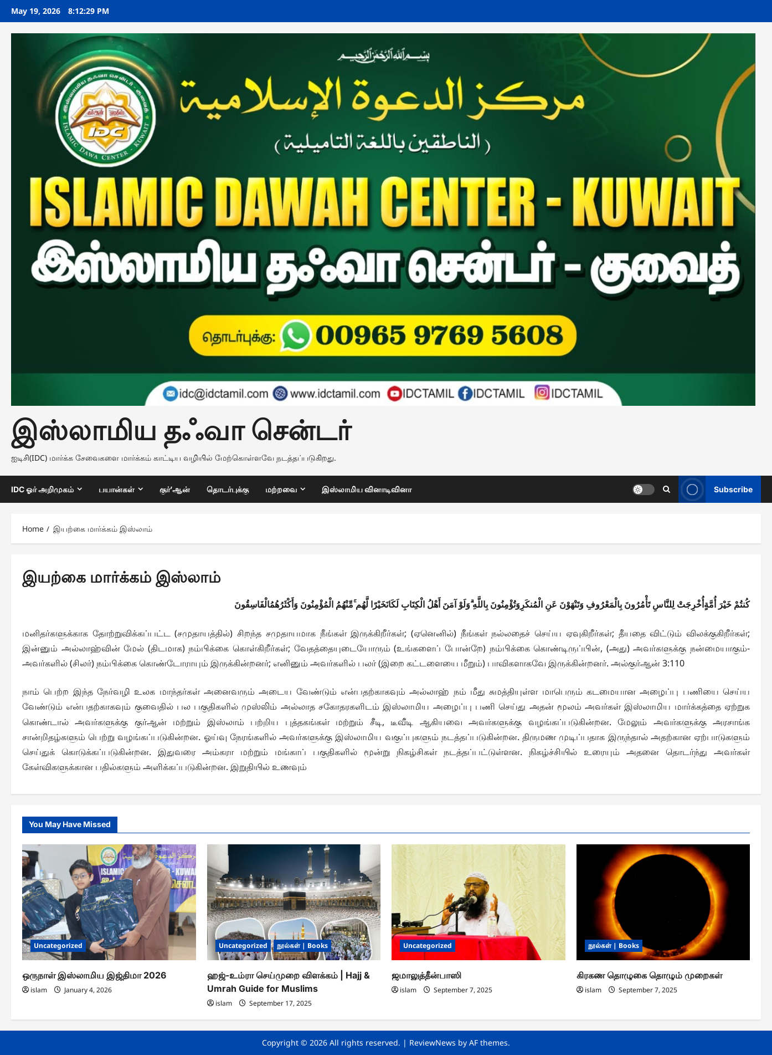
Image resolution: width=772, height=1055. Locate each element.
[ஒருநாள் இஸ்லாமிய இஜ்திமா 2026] (109, 902)
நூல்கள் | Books (302, 945)
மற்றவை (281, 489)
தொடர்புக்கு (228, 489)
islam (38, 990)
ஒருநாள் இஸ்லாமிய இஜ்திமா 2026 (94, 975)
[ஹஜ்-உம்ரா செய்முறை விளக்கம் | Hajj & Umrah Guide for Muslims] (294, 902)
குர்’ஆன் (174, 489)
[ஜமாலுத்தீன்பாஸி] (478, 902)
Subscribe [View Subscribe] (715, 489)
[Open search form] (666, 489)
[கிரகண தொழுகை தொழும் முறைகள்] (663, 902)
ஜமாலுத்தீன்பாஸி (426, 975)
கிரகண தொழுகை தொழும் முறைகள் (649, 975)
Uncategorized (58, 945)
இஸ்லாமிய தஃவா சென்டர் (181, 430)
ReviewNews (432, 1042)
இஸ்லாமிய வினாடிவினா (366, 489)
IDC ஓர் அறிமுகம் (42, 489)
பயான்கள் (117, 489)
